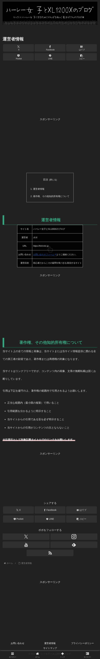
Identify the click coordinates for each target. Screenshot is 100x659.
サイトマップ (50, 648)
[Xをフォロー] (26, 537)
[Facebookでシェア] (50, 48)
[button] (81, 57)
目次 (45, 179)
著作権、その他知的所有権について (51, 197)
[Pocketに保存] (18, 57)
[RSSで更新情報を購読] (50, 553)
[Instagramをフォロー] (73, 537)
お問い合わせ (17, 643)
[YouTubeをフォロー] (26, 545)
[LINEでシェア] (50, 57)
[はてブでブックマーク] (81, 48)
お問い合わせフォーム (44, 255)
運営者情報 (38, 189)
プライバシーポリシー (82, 643)
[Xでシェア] (18, 48)
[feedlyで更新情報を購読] (73, 545)
